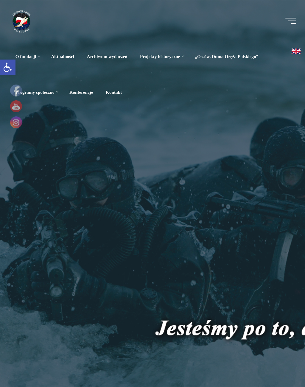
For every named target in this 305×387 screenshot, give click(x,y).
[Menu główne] (290, 21)
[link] (7, 67)
